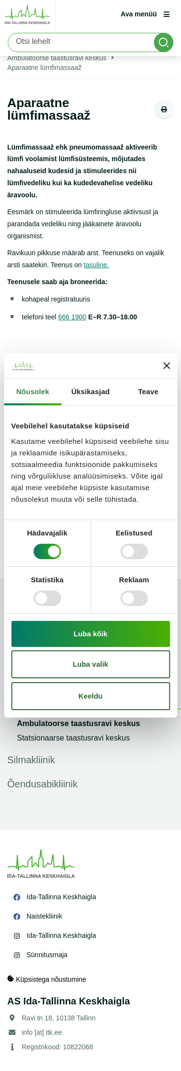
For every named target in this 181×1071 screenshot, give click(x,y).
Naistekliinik (44, 916)
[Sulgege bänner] (166, 365)
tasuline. (96, 265)
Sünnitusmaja (47, 955)
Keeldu (90, 696)
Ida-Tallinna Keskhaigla (61, 897)
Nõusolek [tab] (32, 391)
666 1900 (72, 317)
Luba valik (90, 664)
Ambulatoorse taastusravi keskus (56, 58)
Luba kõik (90, 634)
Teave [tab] (148, 391)
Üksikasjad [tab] (90, 391)
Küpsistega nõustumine (46, 979)
